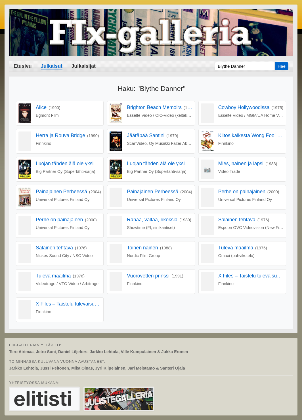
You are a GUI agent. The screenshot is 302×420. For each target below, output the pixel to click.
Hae (282, 66)
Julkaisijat (84, 66)
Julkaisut (51, 66)
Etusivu (23, 66)
